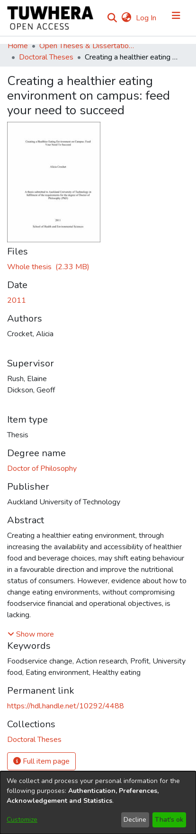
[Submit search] (112, 18)
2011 (16, 300)
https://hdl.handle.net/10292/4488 (65, 706)
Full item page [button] (41, 761)
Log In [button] (146, 18)
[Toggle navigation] (176, 18)
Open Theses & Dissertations (86, 46)
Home (18, 46)
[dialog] (98, 802)
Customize (22, 819)
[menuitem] (126, 18)
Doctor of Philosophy (42, 468)
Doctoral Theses (46, 57)
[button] (30, 634)
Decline (135, 819)
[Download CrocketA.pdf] (48, 267)
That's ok (169, 819)
